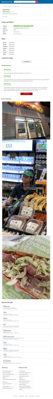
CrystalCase (21, 377)
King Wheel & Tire (22, 379)
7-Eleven (4, 312)
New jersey (9, 6)
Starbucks (20, 389)
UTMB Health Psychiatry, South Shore (25, 387)
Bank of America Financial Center (24, 381)
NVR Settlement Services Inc (23, 382)
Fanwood (17, 6)
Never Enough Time (7, 360)
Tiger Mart (5, 318)
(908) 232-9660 (5, 16)
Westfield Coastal (6, 306)
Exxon (4, 324)
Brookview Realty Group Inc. (8, 336)
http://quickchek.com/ (17, 33)
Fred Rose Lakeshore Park (23, 374)
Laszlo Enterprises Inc (8, 386)
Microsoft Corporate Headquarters (24, 386)
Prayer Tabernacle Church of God (24, 372)
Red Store (5, 377)
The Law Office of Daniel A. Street (9, 374)
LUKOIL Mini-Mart (7, 330)
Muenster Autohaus (7, 376)
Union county (14, 6)
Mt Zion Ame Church (22, 384)
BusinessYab (7, 2)
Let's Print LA (6, 382)
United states (5, 6)
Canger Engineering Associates (24, 376)
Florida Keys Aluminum (7, 372)
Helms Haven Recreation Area (8, 388)
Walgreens (5, 348)
